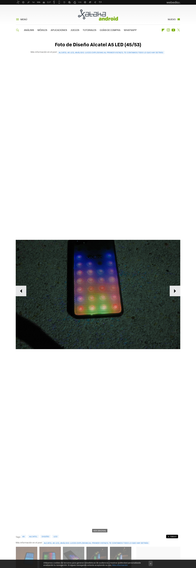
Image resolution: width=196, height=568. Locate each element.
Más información (120, 565)
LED (55, 536)
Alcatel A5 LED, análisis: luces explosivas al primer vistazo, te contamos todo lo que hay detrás (111, 52)
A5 (23, 536)
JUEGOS (75, 30)
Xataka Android (98, 15)
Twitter (178, 30)
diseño (45, 536)
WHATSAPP (130, 30)
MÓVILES (42, 30)
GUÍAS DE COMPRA (110, 30)
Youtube (173, 30)
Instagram (168, 30)
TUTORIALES (89, 30)
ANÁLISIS (29, 30)
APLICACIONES (59, 30)
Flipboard (163, 30)
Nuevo (172, 19)
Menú (23, 19)
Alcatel (33, 536)
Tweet (173, 536)
